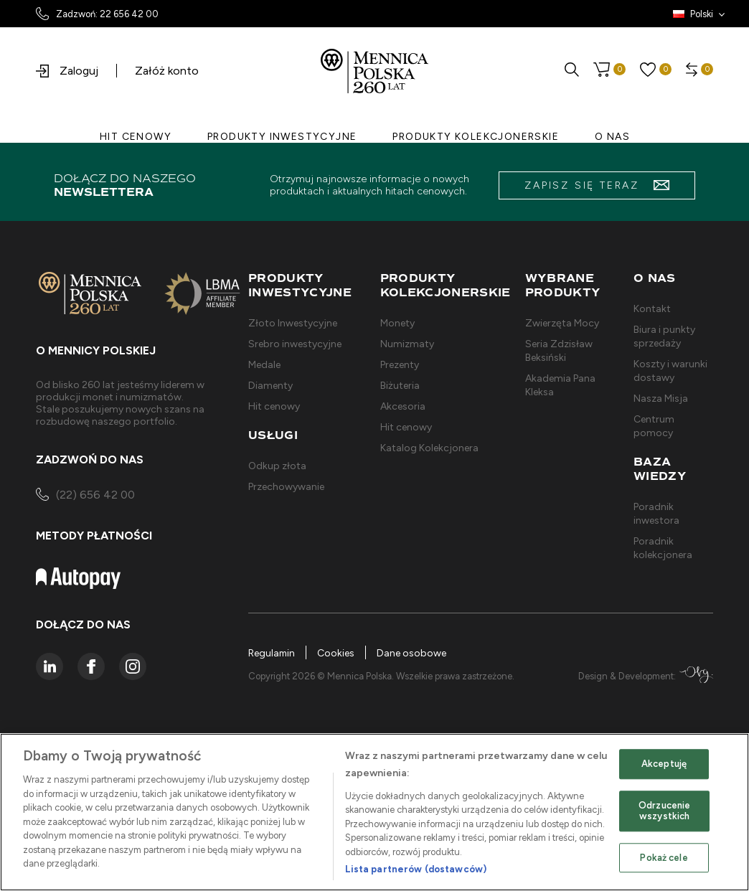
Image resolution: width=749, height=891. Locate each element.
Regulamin (272, 653)
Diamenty (270, 386)
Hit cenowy (274, 406)
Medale (264, 365)
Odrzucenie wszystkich (664, 811)
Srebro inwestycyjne (294, 344)
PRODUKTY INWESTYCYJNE (282, 137)
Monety (397, 323)
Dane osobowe (413, 653)
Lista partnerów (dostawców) (416, 869)
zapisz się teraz (596, 185)
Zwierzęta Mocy (562, 323)
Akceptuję (664, 763)
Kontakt (652, 309)
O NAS (612, 137)
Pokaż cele (663, 857)
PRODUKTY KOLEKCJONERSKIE (475, 137)
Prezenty (399, 365)
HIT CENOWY (135, 137)
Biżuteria (400, 386)
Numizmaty (407, 344)
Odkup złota (277, 466)
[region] (374, 812)
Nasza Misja (660, 398)
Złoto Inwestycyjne (292, 323)
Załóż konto (167, 70)
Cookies (337, 653)
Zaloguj (67, 70)
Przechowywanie (286, 487)
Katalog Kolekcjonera (429, 448)
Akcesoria (402, 406)
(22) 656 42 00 (85, 496)
